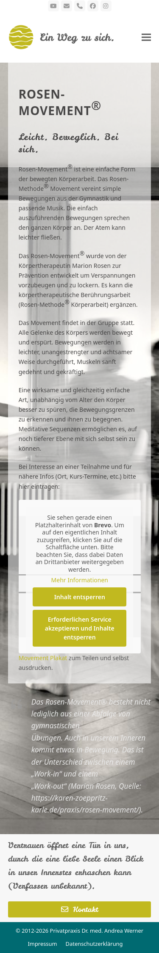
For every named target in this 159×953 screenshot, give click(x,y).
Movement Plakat (43, 658)
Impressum (42, 943)
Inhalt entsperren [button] (79, 596)
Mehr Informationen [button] (79, 580)
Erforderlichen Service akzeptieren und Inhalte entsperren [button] (79, 628)
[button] (146, 37)
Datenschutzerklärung (94, 943)
